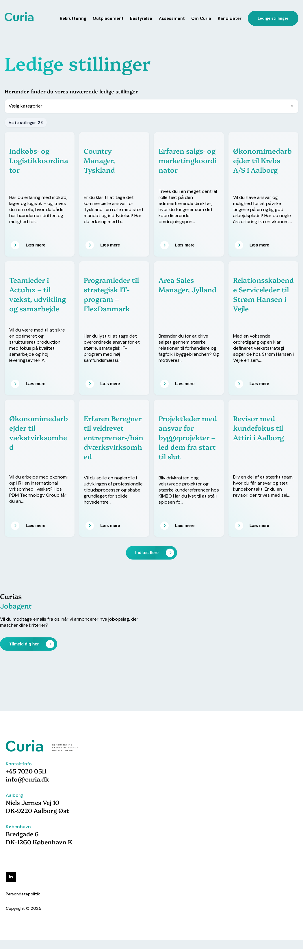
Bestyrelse (141, 18)
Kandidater (229, 18)
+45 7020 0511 (26, 771)
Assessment (172, 18)
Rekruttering (73, 18)
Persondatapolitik (23, 894)
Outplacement (108, 18)
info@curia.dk (27, 779)
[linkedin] (11, 877)
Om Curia (201, 18)
